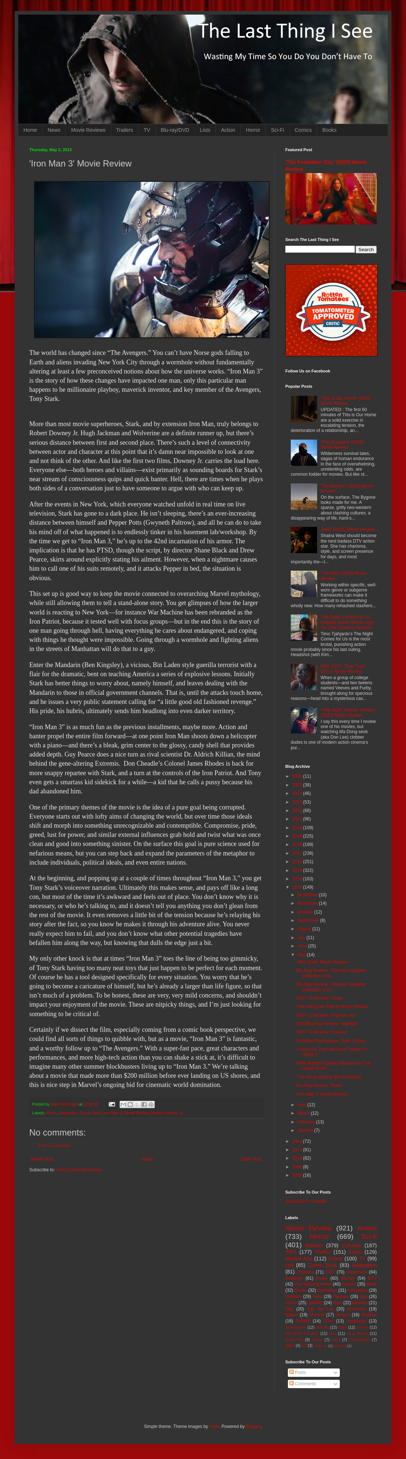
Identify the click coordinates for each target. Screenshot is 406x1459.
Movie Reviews (88, 130)
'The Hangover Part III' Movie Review (332, 1006)
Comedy (351, 1245)
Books (329, 130)
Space (291, 1314)
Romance (356, 1308)
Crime (335, 1258)
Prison (362, 1327)
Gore (328, 1321)
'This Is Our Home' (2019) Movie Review (346, 401)
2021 (297, 819)
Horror (253, 130)
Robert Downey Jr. (167, 1113)
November (308, 903)
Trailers (124, 130)
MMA (289, 1345)
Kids (342, 1327)
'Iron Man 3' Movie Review (321, 1094)
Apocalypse (295, 1327)
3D (304, 1345)
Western (293, 1296)
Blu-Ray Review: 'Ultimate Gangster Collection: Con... (331, 987)
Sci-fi (369, 1236)
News (54, 130)
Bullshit (303, 1321)
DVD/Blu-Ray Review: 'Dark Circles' (331, 1040)
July (302, 937)
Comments (302, 1383)
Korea (322, 1278)
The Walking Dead (313, 1284)
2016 (297, 861)
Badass (314, 1245)
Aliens (291, 1302)
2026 (297, 776)
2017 (297, 853)
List (289, 1265)
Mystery (360, 1302)
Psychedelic (359, 1339)
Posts (297, 1372)
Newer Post (42, 1159)
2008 (297, 1175)
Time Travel (357, 1333)
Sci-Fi (277, 130)
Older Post (251, 1159)
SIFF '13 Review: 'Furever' (321, 1032)
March (304, 1113)
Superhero (356, 1272)
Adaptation (68, 1113)
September (308, 920)
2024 (297, 793)
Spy (364, 1296)
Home (30, 130)
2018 (297, 844)
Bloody (322, 1327)
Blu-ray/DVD (175, 130)
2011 (297, 1149)
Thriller (323, 1252)
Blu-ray (348, 1278)
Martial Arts (298, 1258)
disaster (369, 1314)
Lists (205, 130)
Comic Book (90, 1113)
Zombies (305, 1272)
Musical (316, 1314)
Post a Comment (54, 1145)
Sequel (349, 1284)
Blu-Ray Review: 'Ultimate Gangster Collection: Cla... (331, 973)
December (308, 894)
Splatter (315, 1302)
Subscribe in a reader (306, 1201)
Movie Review (136, 1113)
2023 (297, 802)
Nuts (337, 1302)
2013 (297, 887)
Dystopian (327, 1290)
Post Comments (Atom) (79, 1169)
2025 (297, 785)
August (304, 928)
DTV (372, 1278)
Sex (332, 1333)
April (302, 1104)
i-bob (214, 1426)
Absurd (343, 1314)
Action (228, 130)
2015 (297, 870)
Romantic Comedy (302, 1333)
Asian (355, 1252)
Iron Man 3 (113, 1113)
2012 (297, 1141)
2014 (297, 878)
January (305, 1130)
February (306, 1122)
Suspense (356, 1321)
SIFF (291, 1252)
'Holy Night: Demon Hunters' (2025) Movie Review (348, 712)
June (302, 946)
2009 (297, 1166)
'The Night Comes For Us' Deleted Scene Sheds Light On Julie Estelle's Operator (347, 622)
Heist (336, 1339)
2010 (297, 1158)
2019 (297, 836)
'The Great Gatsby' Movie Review (328, 1077)
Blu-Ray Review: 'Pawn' (319, 1085)
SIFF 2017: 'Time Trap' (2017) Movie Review (343, 669)
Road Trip (294, 1339)
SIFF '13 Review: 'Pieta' (319, 998)
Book (372, 1284)
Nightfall (340, 1346)
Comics (303, 130)
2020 (297, 827)
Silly (289, 1308)
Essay (317, 1339)
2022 (297, 810)
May (302, 954)
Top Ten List (320, 1308)
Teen (317, 1296)
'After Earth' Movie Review (321, 962)
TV (147, 130)
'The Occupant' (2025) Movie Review (342, 445)
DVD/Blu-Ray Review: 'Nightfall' (327, 1023)
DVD (330, 1272)
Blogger (253, 1426)
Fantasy (341, 1296)
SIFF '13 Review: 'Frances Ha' (325, 1015)
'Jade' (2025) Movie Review (348, 529)
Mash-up (320, 1346)
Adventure (357, 1290)
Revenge (294, 1278)
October (305, 912)
